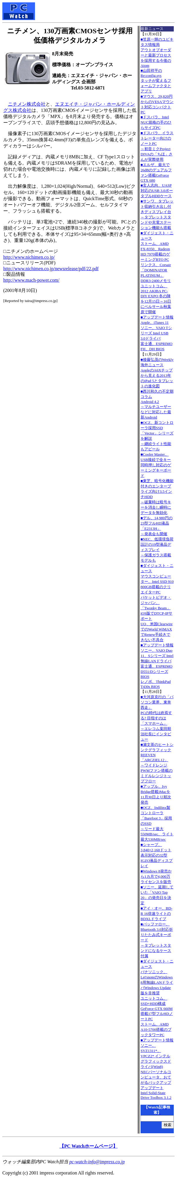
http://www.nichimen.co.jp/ (29, 257)
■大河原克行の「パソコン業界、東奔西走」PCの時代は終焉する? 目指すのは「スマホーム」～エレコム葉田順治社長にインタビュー (157, 718)
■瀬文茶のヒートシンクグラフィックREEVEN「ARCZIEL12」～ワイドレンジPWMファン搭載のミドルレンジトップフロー (157, 762)
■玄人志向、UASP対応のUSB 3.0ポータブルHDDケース (157, 190)
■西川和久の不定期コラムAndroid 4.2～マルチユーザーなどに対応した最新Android (157, 404)
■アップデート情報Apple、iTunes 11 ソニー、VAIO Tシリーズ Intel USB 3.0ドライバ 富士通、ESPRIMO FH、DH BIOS (157, 333)
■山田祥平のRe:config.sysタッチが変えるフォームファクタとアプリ (156, 80)
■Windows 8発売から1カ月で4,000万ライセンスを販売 (156, 876)
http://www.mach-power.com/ (31, 280)
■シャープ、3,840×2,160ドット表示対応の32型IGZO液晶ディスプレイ (157, 855)
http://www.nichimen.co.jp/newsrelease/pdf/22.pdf (50, 268)
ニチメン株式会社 (27, 104)
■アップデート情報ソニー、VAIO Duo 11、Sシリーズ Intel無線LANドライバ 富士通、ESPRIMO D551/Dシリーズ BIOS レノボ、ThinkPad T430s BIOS (157, 666)
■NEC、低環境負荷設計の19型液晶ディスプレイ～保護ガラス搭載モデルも (157, 550)
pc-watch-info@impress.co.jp (97, 1161)
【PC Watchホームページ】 (88, 1146)
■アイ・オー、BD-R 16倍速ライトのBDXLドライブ (156, 913)
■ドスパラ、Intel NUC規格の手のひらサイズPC (156, 122)
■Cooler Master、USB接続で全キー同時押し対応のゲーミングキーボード (156, 465)
